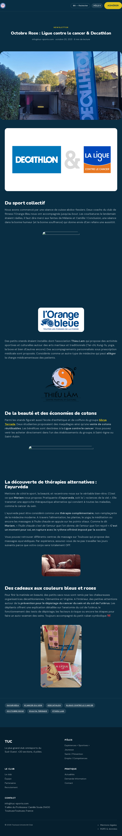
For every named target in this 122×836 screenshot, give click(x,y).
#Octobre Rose (15, 711)
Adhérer (113, 5)
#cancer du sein (33, 705)
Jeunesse (69, 749)
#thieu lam (58, 711)
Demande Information (75, 778)
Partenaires (10, 783)
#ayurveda (13, 705)
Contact (69, 783)
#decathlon (54, 705)
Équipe (8, 778)
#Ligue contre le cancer (79, 705)
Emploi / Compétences (76, 758)
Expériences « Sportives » (77, 745)
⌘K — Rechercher (80, 6)
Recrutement (11, 787)
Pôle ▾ (97, 5)
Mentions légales (108, 825)
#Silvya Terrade (38, 711)
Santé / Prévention (74, 754)
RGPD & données (108, 829)
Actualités (70, 774)
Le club (8, 774)
